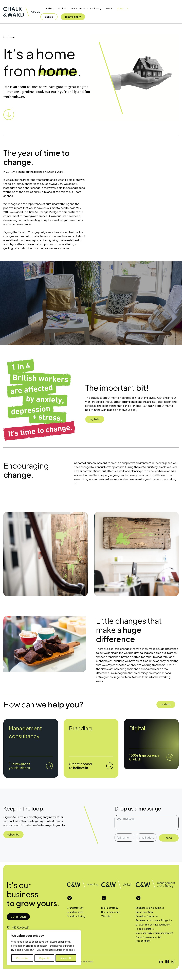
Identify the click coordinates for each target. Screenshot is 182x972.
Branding (48, 8)
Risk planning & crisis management (154, 932)
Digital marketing (110, 911)
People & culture (145, 928)
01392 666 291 (20, 927)
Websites (106, 916)
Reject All (44, 958)
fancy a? (73, 16)
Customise (22, 958)
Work (109, 8)
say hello (94, 419)
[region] (44, 947)
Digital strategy (109, 907)
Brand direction (144, 911)
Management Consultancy (86, 8)
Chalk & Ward (86, 961)
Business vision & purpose (150, 907)
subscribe (13, 834)
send (169, 838)
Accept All (65, 958)
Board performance (147, 916)
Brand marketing (76, 916)
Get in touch (18, 916)
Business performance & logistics (154, 920)
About (124, 8)
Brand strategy (75, 907)
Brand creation (75, 911)
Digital (62, 8)
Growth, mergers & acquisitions (153, 924)
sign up (49, 16)
